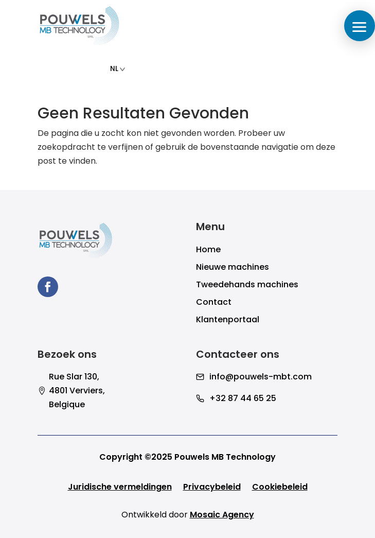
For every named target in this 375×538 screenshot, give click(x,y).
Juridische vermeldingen (120, 488)
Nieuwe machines (232, 268)
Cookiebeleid (280, 488)
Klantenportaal (227, 320)
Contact (213, 303)
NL (117, 69)
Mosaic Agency (222, 514)
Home (208, 250)
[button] (359, 25)
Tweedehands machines (247, 285)
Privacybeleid (212, 488)
